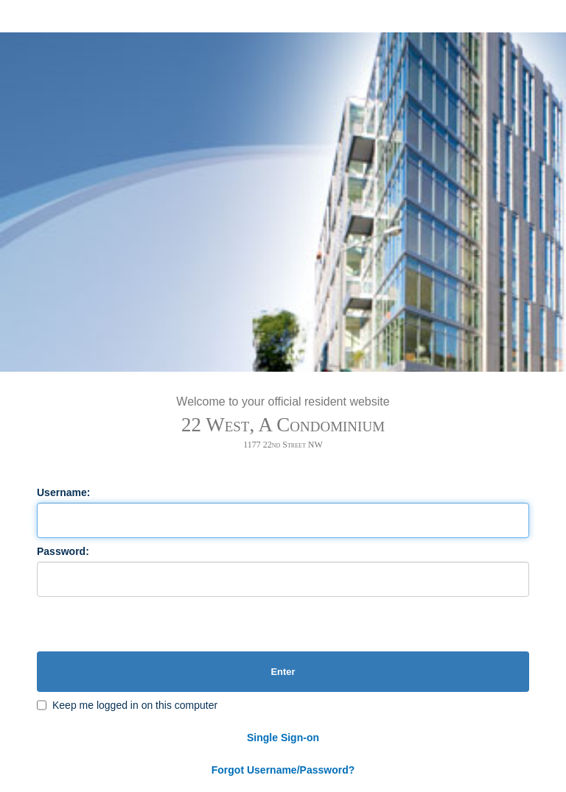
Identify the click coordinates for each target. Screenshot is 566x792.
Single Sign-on (283, 737)
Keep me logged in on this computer (134, 705)
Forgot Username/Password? (283, 770)
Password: (63, 551)
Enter (282, 671)
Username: (63, 492)
